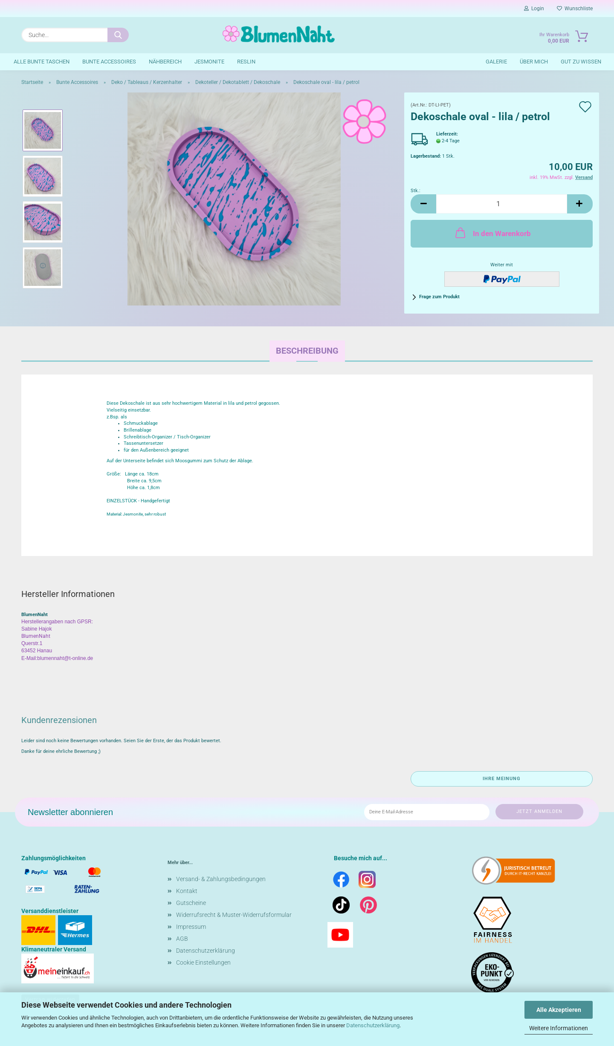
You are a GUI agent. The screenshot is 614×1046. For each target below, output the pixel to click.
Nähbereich (165, 61)
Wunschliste (575, 9)
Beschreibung (307, 351)
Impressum (191, 926)
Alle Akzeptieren (558, 1009)
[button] (423, 203)
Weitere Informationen (558, 1028)
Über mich (534, 61)
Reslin (246, 61)
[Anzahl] (501, 203)
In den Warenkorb (492, 232)
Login (534, 9)
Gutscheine (191, 902)
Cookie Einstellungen (203, 962)
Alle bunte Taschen (42, 61)
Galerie (496, 61)
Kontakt (186, 891)
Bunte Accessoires (109, 61)
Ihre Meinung (502, 778)
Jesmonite (209, 61)
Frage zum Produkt (439, 297)
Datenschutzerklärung (373, 1025)
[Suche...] (118, 35)
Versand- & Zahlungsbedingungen (221, 879)
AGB (182, 938)
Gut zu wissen (581, 61)
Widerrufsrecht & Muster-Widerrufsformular (234, 914)
